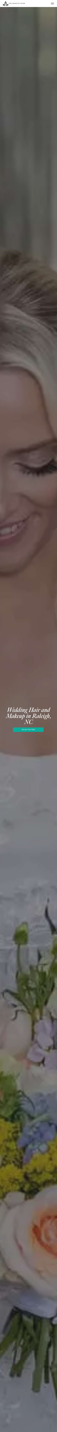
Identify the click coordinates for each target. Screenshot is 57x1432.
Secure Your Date (28, 729)
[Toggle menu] (52, 4)
